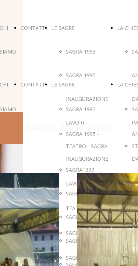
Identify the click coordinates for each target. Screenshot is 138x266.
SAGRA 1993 (81, 51)
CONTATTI (34, 27)
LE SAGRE (63, 27)
